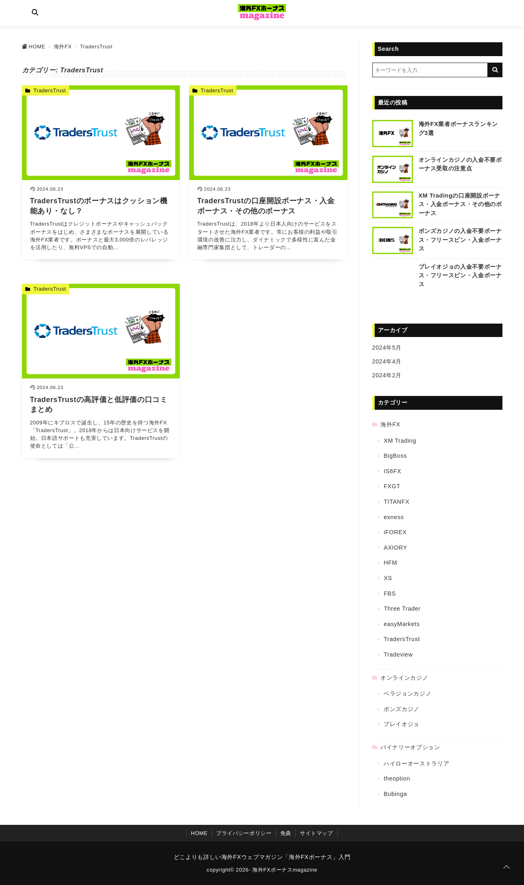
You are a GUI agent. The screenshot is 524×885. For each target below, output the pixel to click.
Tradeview (398, 654)
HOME (199, 833)
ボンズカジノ (401, 709)
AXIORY (395, 547)
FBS (390, 593)
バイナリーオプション (410, 747)
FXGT (392, 486)
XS (388, 578)
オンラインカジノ (404, 677)
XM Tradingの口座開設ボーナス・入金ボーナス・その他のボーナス (460, 204)
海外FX (390, 424)
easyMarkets (402, 624)
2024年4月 (387, 361)
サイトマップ (316, 833)
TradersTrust (49, 90)
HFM (390, 562)
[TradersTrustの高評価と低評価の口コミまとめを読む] (101, 371)
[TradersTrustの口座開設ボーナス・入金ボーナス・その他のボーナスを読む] (268, 172)
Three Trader (402, 608)
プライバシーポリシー (243, 833)
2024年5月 (387, 347)
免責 (285, 833)
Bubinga (395, 794)
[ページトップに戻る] (506, 867)
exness (394, 517)
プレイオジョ (401, 724)
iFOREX (395, 532)
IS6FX (392, 471)
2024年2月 (387, 375)
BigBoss (395, 455)
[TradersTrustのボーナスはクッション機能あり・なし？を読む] (101, 172)
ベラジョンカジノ (407, 693)
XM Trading (400, 440)
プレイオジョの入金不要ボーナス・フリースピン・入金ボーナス (460, 275)
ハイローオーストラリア (416, 763)
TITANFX (396, 501)
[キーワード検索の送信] (495, 70)
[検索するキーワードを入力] (430, 70)
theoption (397, 778)
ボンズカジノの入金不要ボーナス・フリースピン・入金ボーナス (460, 240)
